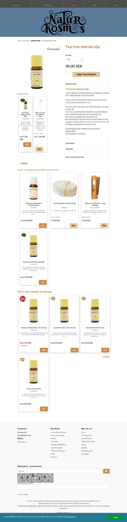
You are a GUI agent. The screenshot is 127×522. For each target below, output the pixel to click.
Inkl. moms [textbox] (22, 442)
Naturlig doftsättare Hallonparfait (34, 204)
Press (83, 432)
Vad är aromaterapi (57, 435)
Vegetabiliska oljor (24, 435)
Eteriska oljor (36, 41)
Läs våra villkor (23, 494)
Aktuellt (84, 448)
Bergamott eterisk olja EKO (34, 262)
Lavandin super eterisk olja (64, 328)
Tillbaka (22, 163)
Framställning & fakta (58, 432)
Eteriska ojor (22, 432)
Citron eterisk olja (34, 389)
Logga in (16, 5)
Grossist (54, 457)
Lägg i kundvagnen (86, 74)
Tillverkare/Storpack (58, 451)
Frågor (53, 454)
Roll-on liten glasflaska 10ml (40, 114)
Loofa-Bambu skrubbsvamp (64, 203)
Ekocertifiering (86, 438)
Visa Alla (106, 357)
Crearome (26, 41)
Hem (19, 41)
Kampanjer (85, 454)
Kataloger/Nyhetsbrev (58, 445)
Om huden (54, 441)
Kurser (83, 445)
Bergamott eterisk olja (95, 328)
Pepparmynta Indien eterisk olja (34, 328)
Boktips (53, 438)
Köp (39, 149)
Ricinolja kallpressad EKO (25, 114)
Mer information (70, 517)
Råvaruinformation (88, 441)
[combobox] (23, 442)
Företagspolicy (86, 435)
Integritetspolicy (87, 451)
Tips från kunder (56, 448)
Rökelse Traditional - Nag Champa (95, 204)
